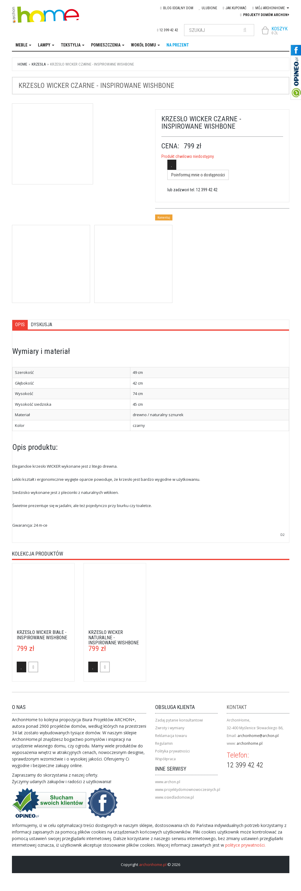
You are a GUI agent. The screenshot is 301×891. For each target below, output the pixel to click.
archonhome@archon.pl (258, 735)
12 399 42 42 (167, 30)
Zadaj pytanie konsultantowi (179, 720)
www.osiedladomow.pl (174, 797)
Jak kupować (234, 8)
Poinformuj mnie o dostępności (198, 174)
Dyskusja (41, 324)
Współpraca (165, 758)
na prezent (177, 45)
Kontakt (237, 707)
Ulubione (208, 8)
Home (22, 64)
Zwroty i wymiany (169, 727)
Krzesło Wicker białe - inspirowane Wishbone (42, 634)
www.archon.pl (167, 781)
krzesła (39, 64)
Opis (20, 324)
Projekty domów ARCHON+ (264, 15)
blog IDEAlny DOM (176, 8)
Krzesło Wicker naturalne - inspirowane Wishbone (113, 637)
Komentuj (164, 218)
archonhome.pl (250, 743)
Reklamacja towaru (171, 735)
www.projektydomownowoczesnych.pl (187, 789)
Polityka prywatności (172, 751)
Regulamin (164, 743)
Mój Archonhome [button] (270, 8)
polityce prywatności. (245, 845)
